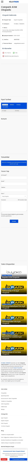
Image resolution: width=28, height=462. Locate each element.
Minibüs (12, 104)
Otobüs (18, 104)
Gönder (14, 221)
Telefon (3, 187)
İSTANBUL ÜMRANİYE (6, 363)
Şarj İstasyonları (5, 395)
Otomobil (5, 104)
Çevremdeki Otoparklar (18, 459)
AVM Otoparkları (5, 404)
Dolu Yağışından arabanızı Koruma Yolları (11, 437)
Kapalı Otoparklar (18, 368)
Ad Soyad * (4, 175)
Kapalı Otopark (5, 420)
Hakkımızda (4, 406)
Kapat (4, 459)
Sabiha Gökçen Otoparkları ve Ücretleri (11, 443)
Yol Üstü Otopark (5, 426)
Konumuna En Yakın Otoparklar (9, 398)
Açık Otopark (4, 418)
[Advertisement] (14, 80)
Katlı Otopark (4, 423)
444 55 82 (16, 39)
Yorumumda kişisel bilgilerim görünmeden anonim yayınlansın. (12, 215)
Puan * (3, 193)
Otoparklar (3, 393)
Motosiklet (5, 107)
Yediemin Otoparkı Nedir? (7, 434)
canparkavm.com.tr (19, 43)
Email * (3, 181)
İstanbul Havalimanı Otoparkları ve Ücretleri (12, 440)
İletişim (3, 409)
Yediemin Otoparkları (6, 401)
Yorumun (3, 200)
